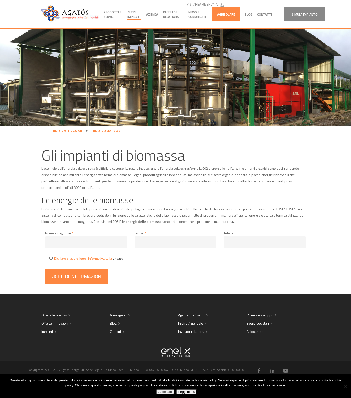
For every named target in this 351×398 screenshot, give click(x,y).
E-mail (140, 233)
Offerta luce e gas (54, 315)
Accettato (165, 392)
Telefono (230, 233)
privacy (118, 258)
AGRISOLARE (226, 14)
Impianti (47, 331)
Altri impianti (133, 14)
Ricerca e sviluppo (260, 315)
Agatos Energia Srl (191, 315)
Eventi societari (258, 323)
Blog (248, 14)
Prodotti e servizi (112, 14)
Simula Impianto (305, 14)
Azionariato (255, 331)
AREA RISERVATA (209, 4)
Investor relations (191, 331)
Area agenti (118, 315)
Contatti (264, 14)
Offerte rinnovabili (54, 323)
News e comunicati (197, 14)
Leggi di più (186, 392)
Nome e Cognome (59, 233)
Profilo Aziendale (190, 323)
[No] (344, 386)
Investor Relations (171, 14)
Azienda (152, 14)
